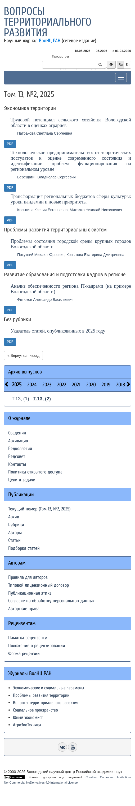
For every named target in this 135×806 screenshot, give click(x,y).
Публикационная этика (30, 593)
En (127, 65)
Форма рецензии (24, 653)
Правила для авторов (28, 577)
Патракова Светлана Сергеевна (44, 133)
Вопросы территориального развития (47, 22)
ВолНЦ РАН (49, 41)
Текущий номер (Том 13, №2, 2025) (39, 509)
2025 (16, 385)
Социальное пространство (35, 710)
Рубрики (16, 525)
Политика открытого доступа (35, 472)
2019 (106, 385)
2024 (32, 385)
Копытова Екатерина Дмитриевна (95, 255)
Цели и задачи (21, 480)
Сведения (17, 433)
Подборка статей (24, 548)
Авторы (15, 532)
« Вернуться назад (23, 355)
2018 (120, 385)
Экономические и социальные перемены (48, 687)
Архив (13, 517)
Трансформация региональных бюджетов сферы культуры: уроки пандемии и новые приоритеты (71, 199)
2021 (76, 385)
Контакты (17, 464)
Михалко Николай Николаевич (96, 210)
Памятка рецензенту (27, 638)
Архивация (18, 441)
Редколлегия (20, 448)
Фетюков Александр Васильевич (45, 299)
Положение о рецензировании (36, 645)
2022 (61, 385)
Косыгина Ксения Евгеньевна (42, 210)
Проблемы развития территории (41, 695)
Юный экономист (28, 717)
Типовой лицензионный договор (38, 585)
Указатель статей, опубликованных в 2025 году (58, 331)
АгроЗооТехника (27, 724)
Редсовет (16, 456)
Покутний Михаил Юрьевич (40, 255)
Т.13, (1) (20, 398)
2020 (91, 385)
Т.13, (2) (42, 398)
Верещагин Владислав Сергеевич (46, 177)
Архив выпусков (25, 372)
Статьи (14, 540)
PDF (10, 144)
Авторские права (23, 608)
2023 (46, 385)
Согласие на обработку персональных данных (51, 601)
